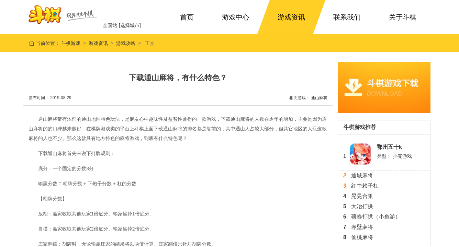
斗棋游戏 (70, 43)
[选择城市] (130, 25)
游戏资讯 (291, 17)
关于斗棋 (402, 17)
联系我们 (347, 17)
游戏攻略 (125, 43)
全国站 (110, 25)
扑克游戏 (402, 156)
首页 (187, 17)
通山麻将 (319, 97)
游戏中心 (235, 17)
